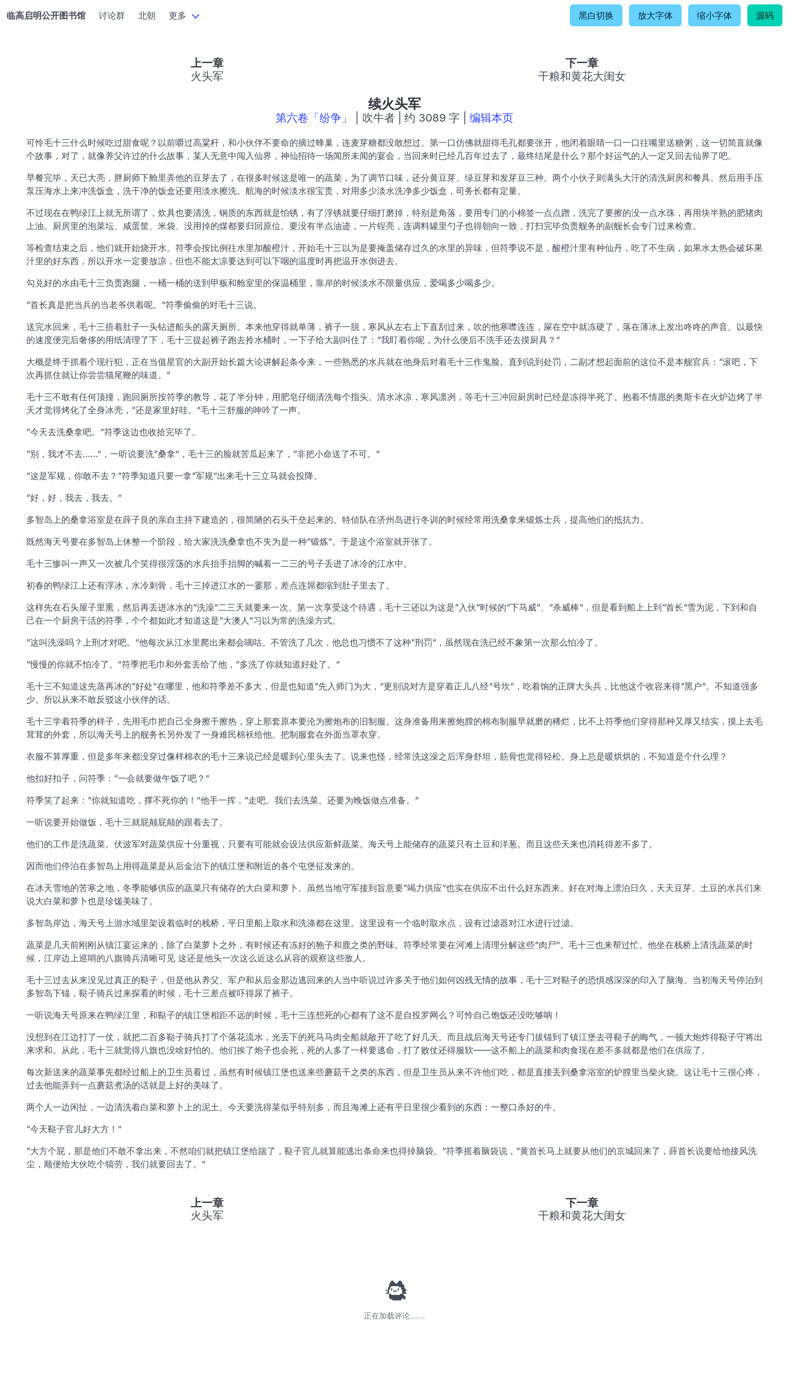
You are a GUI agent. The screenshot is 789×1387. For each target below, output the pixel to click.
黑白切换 (596, 15)
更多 (177, 15)
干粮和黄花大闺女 (582, 76)
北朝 (147, 15)
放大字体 (655, 15)
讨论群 (112, 15)
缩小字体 (714, 15)
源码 (765, 15)
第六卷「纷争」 (314, 117)
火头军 (207, 76)
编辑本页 (491, 117)
